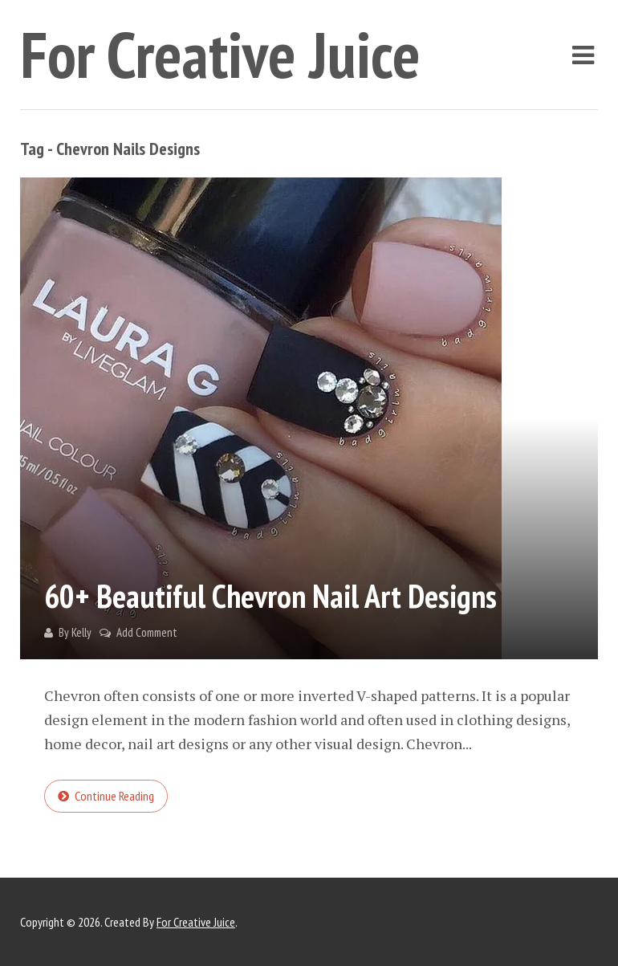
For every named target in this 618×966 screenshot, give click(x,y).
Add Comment (146, 632)
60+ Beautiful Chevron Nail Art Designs (270, 596)
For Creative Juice (220, 54)
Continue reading (114, 796)
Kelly (81, 632)
